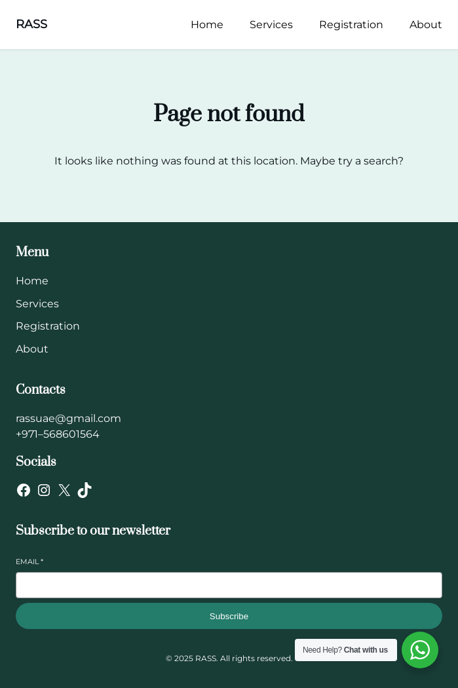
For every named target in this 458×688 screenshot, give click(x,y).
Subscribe (229, 616)
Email (29, 561)
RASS (31, 24)
